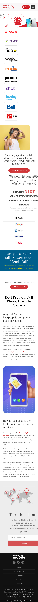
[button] (19, 20)
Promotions (19, 575)
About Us (19, 584)
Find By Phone (19, 571)
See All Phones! (17, 170)
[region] (19, 20)
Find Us (26, 7)
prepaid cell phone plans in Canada (16, 352)
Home (19, 568)
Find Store (17, 287)
